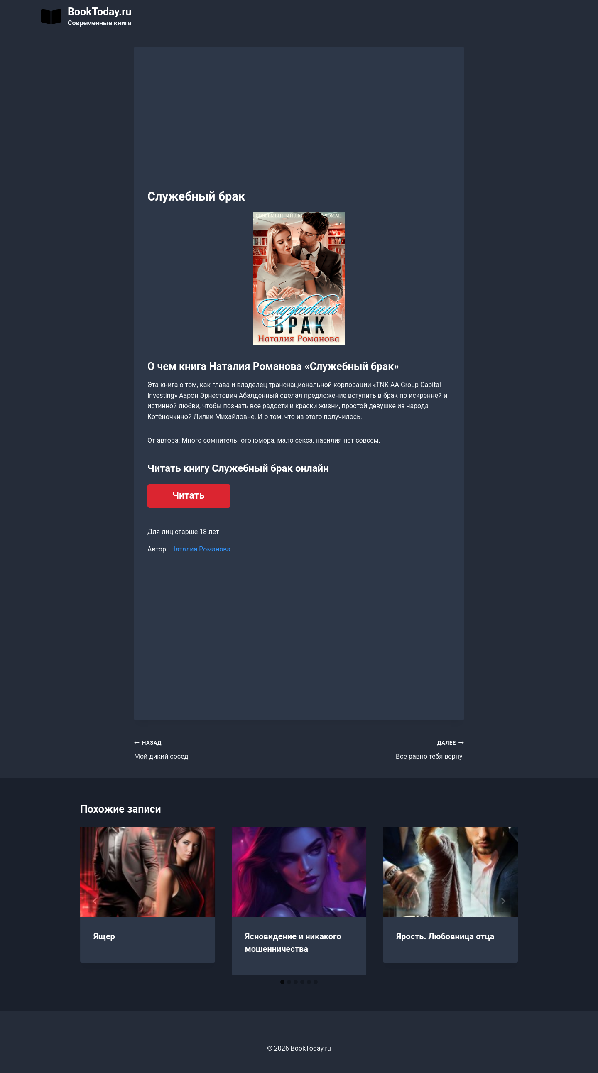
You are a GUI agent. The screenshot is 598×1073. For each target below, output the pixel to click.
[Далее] (502, 901)
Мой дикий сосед (213, 748)
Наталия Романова (200, 549)
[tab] (282, 982)
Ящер (104, 936)
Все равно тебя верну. (385, 748)
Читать (188, 495)
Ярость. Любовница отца (445, 936)
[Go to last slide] (95, 901)
